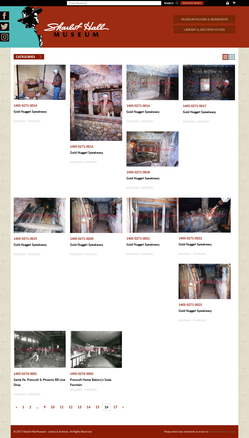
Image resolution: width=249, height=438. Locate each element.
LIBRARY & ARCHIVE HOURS (204, 29)
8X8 (225, 57)
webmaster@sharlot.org (222, 431)
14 (88, 407)
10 (53, 407)
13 (80, 407)
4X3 (232, 57)
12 (71, 407)
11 (62, 407)
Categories (25, 56)
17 (115, 407)
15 (97, 407)
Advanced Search (192, 3)
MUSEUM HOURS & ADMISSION (204, 19)
